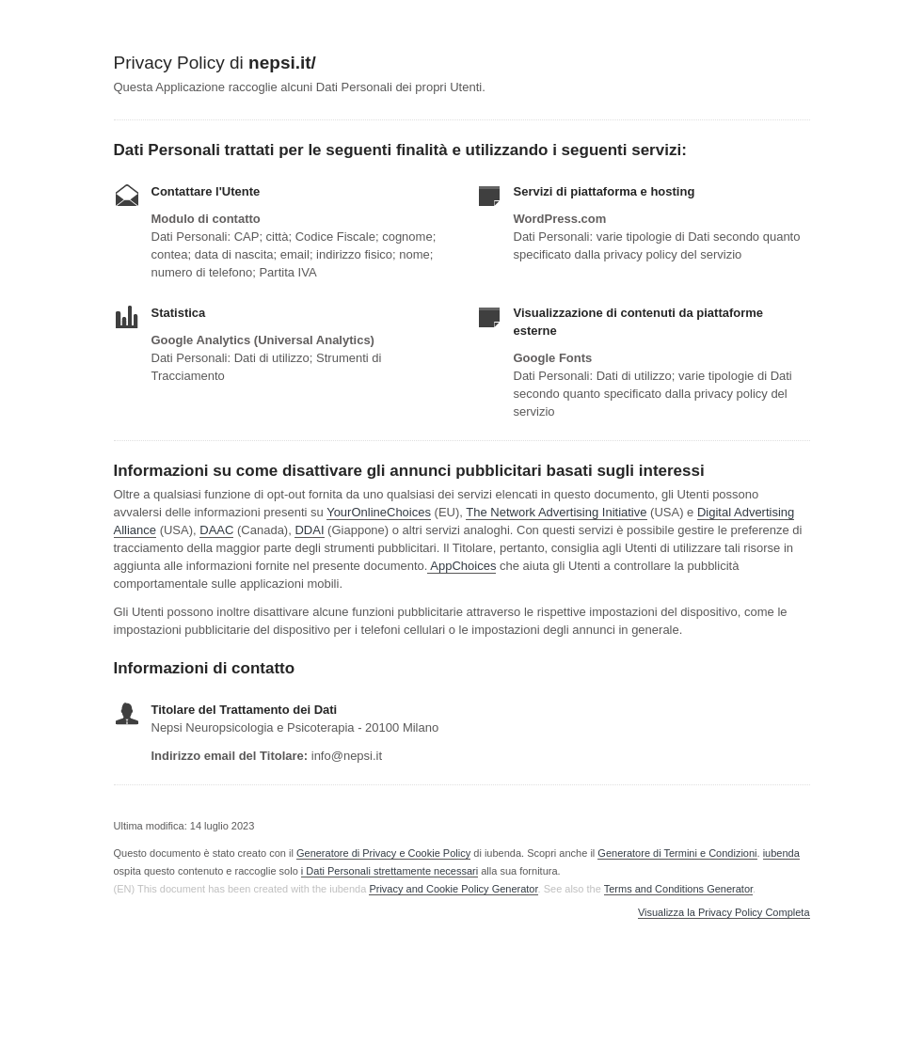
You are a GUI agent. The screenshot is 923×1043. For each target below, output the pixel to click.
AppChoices (463, 566)
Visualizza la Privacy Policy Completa (724, 913)
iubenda (781, 853)
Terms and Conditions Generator (678, 888)
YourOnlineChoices (378, 512)
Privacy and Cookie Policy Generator (453, 888)
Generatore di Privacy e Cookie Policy (383, 853)
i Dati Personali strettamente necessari (389, 871)
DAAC (216, 530)
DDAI (309, 530)
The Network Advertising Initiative (556, 512)
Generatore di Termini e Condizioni (676, 853)
